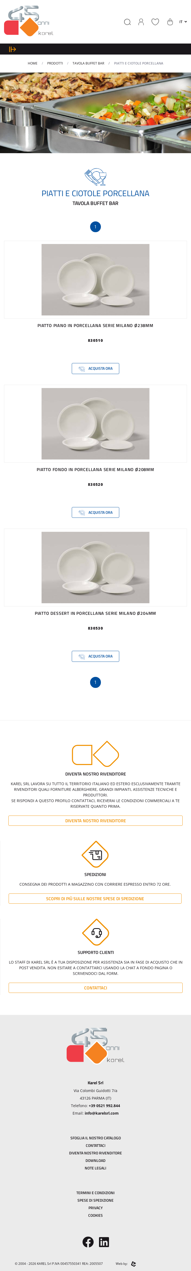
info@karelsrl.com (102, 1113)
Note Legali (95, 1168)
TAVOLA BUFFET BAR (88, 63)
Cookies (95, 1215)
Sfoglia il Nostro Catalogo (95, 1138)
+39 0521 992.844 (104, 1105)
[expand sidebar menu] (13, 49)
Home (32, 63)
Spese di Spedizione (95, 1200)
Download (95, 1160)
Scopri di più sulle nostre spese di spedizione (95, 898)
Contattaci (95, 988)
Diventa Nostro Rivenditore (95, 820)
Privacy (95, 1208)
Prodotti (55, 63)
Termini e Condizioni (95, 1192)
